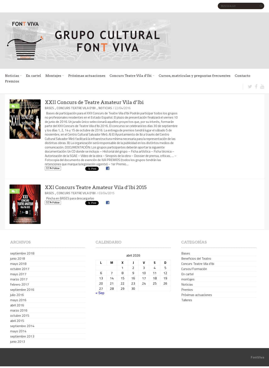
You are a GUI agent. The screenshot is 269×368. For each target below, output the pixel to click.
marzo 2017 (18, 279)
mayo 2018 (18, 263)
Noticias (12, 76)
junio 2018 (17, 258)
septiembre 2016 (22, 289)
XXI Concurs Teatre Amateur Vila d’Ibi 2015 (96, 187)
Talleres (186, 299)
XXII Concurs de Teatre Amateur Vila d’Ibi (94, 102)
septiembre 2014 (22, 325)
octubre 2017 (19, 268)
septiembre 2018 (22, 253)
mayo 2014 (18, 331)
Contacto (242, 76)
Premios (12, 81)
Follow (53, 168)
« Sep (100, 293)
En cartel (33, 76)
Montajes (53, 76)
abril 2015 (17, 320)
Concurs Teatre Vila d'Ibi (76, 108)
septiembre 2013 (22, 336)
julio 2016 (17, 294)
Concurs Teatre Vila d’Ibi (131, 76)
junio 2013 (17, 341)
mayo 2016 (18, 299)
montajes (188, 279)
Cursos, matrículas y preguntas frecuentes (194, 76)
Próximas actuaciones (86, 76)
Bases (49, 108)
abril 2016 (17, 305)
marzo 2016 (18, 310)
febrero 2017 (19, 284)
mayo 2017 (18, 273)
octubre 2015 (19, 315)
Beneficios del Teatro (196, 258)
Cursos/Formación (194, 268)
